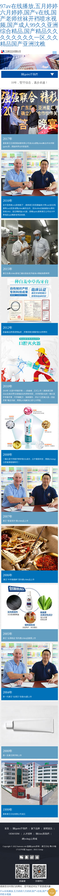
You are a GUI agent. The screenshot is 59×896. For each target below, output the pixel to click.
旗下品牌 (35, 828)
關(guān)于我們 (20, 828)
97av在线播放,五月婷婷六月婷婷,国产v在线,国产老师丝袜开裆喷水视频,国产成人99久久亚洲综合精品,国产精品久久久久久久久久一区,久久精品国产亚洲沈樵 (29, 25)
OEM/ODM (14, 834)
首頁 (7, 828)
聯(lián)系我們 (42, 834)
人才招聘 (27, 834)
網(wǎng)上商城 (29, 839)
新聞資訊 (47, 828)
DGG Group (38, 849)
